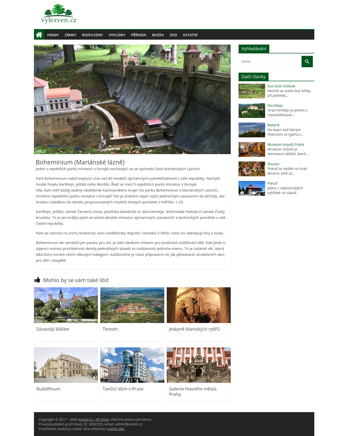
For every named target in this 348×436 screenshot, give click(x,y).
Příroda (138, 34)
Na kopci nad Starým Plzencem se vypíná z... (286, 132)
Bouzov (273, 163)
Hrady (53, 34)
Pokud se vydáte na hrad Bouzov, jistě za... (287, 171)
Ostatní (190, 34)
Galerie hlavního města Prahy (193, 391)
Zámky (70, 34)
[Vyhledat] (307, 61)
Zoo (173, 34)
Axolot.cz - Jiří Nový (93, 419)
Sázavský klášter (53, 329)
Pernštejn (275, 105)
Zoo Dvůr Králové (281, 86)
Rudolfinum (48, 389)
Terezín (110, 329)
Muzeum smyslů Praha (286, 144)
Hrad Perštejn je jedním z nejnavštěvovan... (288, 112)
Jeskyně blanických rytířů (194, 329)
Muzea (158, 34)
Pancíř (273, 183)
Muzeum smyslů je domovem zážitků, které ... (289, 151)
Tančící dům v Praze (123, 389)
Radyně (273, 125)
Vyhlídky (117, 34)
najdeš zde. (116, 428)
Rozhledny (92, 34)
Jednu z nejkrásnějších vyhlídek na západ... (285, 190)
